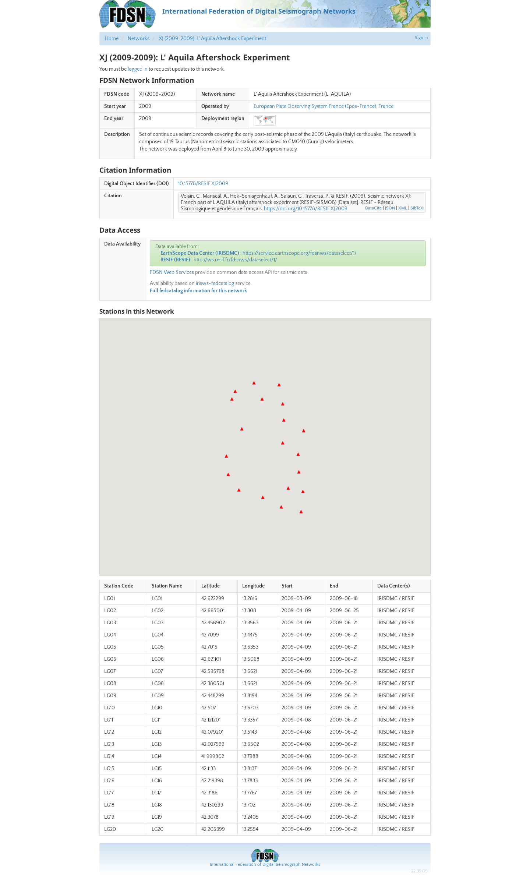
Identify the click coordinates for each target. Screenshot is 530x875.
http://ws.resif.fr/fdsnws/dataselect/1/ (235, 260)
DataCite (373, 208)
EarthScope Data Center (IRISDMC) (199, 253)
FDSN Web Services (172, 272)
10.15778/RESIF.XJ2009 (203, 184)
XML (402, 208)
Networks (138, 39)
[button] (232, 399)
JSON (390, 208)
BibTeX (416, 208)
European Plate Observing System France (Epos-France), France (323, 106)
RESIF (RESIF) (175, 260)
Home (112, 39)
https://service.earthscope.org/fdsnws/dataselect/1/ (300, 253)
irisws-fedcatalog (215, 283)
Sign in (421, 37)
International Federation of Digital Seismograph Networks (265, 864)
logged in (138, 69)
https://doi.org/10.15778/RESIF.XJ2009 (305, 209)
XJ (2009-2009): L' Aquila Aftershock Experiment (212, 39)
